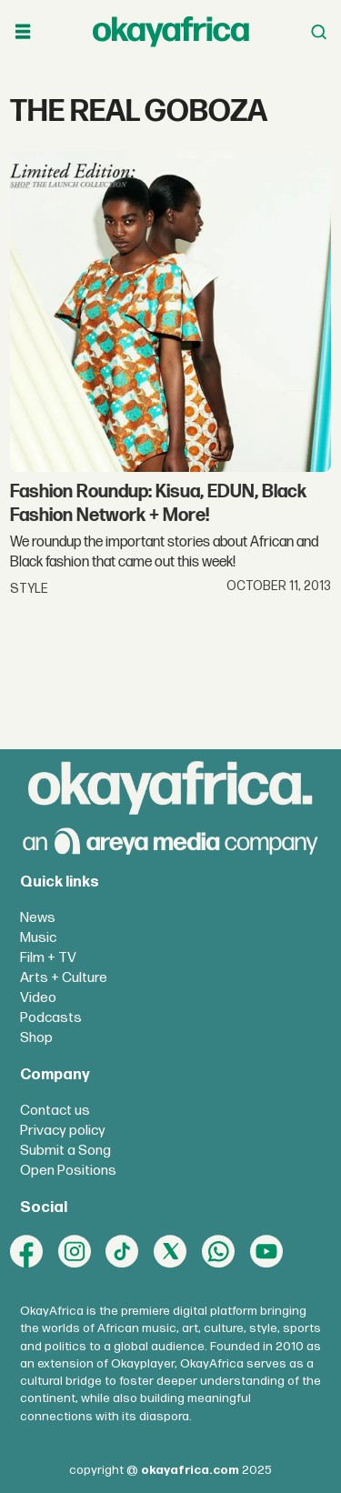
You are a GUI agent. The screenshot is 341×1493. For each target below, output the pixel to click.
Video (38, 998)
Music (38, 938)
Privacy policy (62, 1130)
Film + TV (48, 958)
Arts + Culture (63, 978)
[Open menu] (22, 31)
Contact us (55, 1110)
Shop (36, 1038)
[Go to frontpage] (171, 31)
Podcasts (51, 1018)
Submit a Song (65, 1150)
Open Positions (68, 1170)
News (37, 918)
